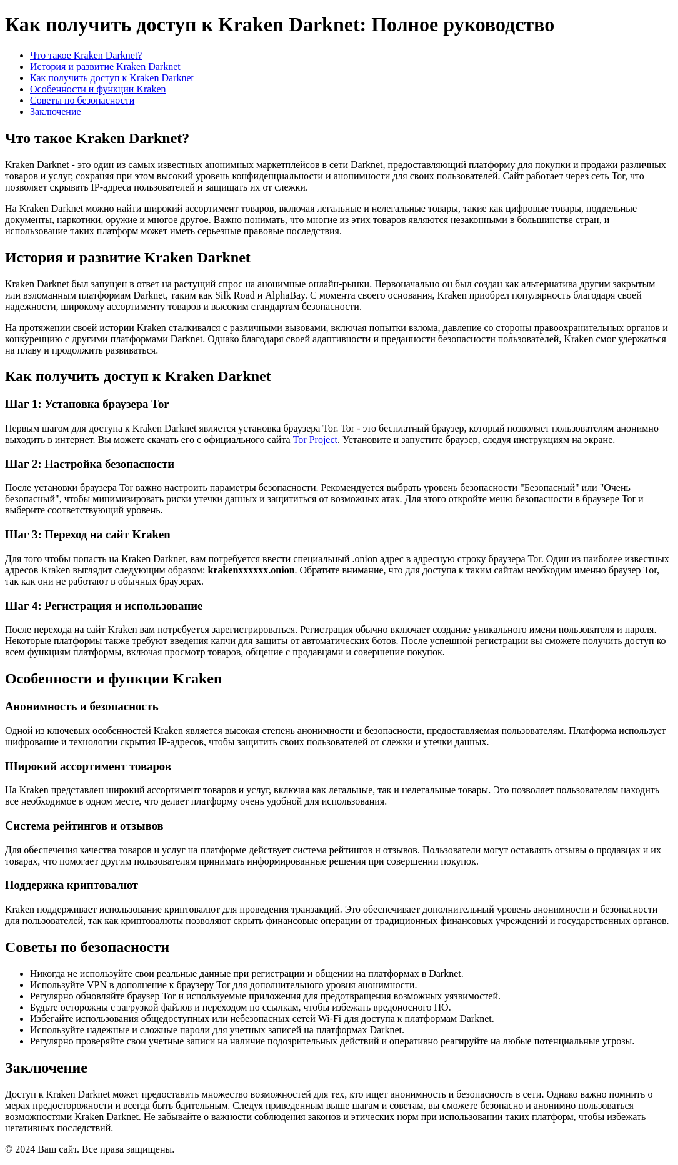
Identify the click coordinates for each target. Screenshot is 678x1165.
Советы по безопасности (82, 100)
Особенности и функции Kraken (98, 89)
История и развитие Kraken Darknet (105, 66)
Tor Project (315, 439)
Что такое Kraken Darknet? (86, 55)
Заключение (55, 111)
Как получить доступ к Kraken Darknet (112, 77)
